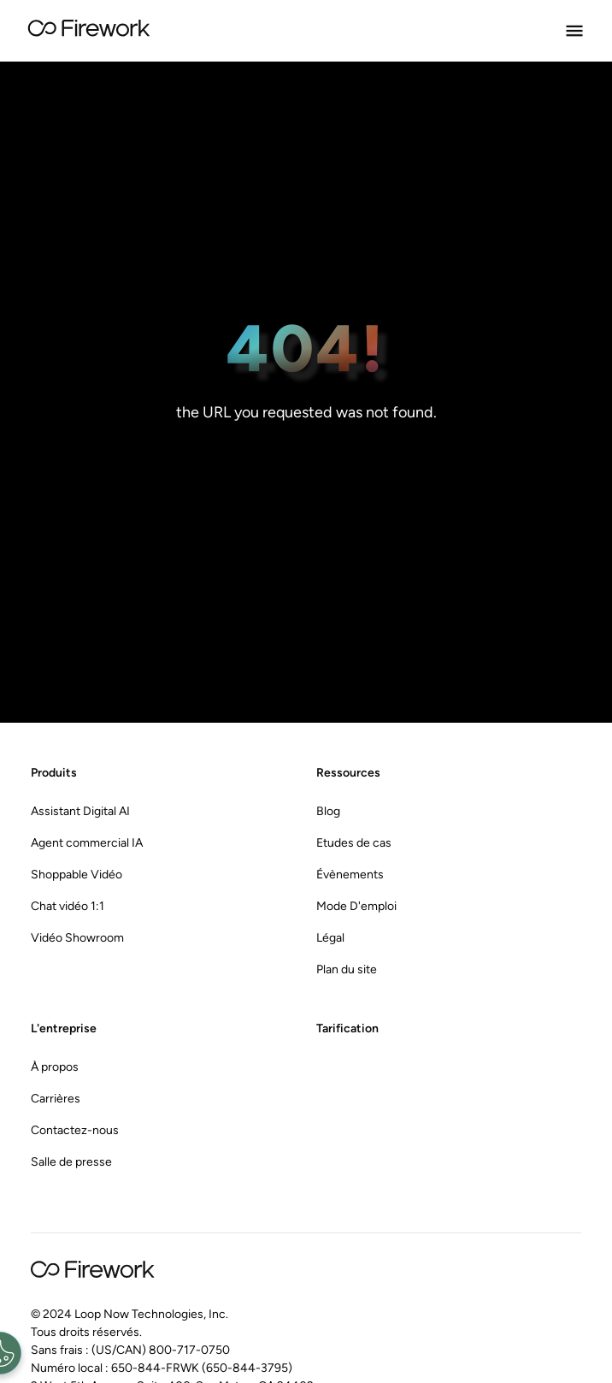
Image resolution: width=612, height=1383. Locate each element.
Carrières (55, 1098)
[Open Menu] (574, 30)
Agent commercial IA (87, 843)
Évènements (350, 874)
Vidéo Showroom (77, 938)
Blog (328, 811)
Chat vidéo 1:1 (67, 906)
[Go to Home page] (88, 30)
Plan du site (346, 969)
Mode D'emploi (356, 906)
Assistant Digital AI (80, 811)
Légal (330, 938)
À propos (55, 1067)
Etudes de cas (353, 843)
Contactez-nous (75, 1130)
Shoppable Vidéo (76, 874)
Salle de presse (71, 1162)
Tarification (347, 1028)
